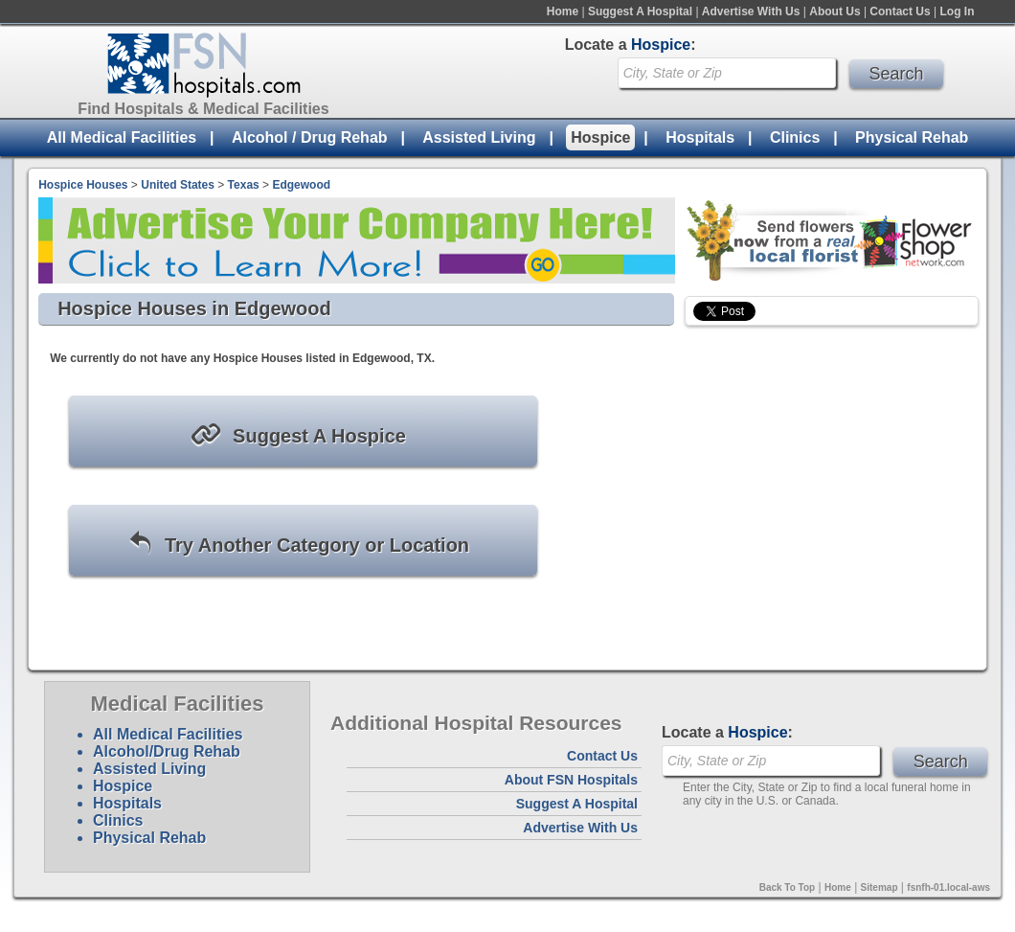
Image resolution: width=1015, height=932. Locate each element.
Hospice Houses (82, 185)
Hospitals (699, 137)
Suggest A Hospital (640, 11)
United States (177, 185)
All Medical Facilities (122, 137)
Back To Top (787, 887)
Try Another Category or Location (298, 543)
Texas (243, 185)
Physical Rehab (911, 137)
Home (562, 11)
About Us (834, 11)
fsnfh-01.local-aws (948, 887)
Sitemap (879, 887)
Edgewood (301, 185)
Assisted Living (478, 137)
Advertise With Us (751, 11)
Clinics (795, 137)
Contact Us (899, 11)
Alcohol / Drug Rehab (310, 137)
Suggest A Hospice (298, 434)
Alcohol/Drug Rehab (166, 751)
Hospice (600, 137)
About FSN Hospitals (571, 779)
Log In (957, 11)
